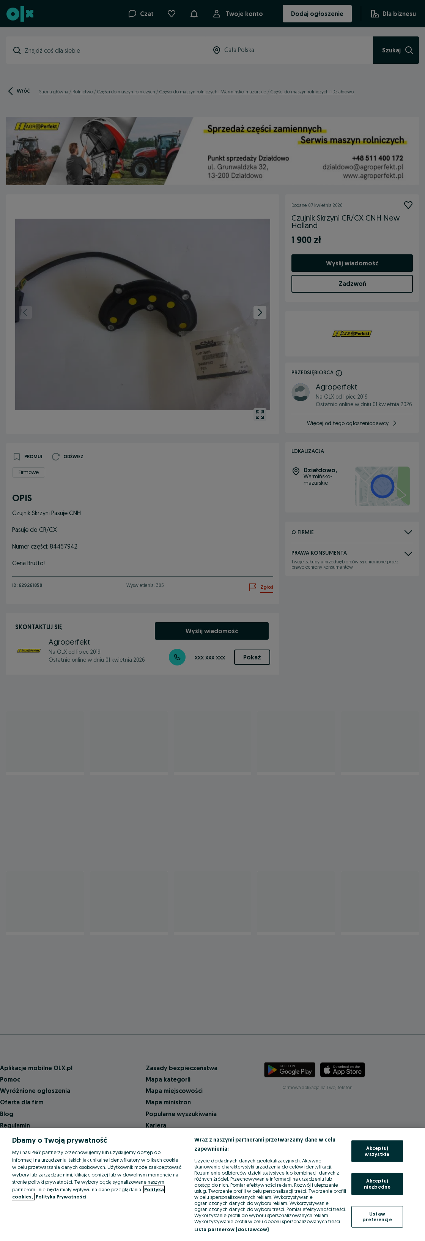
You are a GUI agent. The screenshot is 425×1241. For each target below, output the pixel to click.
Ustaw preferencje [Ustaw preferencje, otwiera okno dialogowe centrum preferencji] (377, 1216)
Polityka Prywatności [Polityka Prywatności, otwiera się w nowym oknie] (61, 1197)
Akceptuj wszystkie (377, 1151)
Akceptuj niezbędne (377, 1184)
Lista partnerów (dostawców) (231, 1229)
